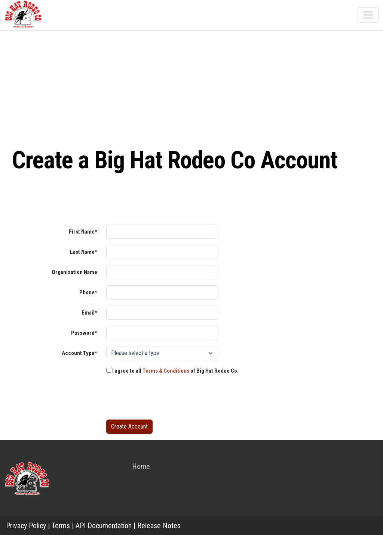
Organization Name (74, 272)
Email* (89, 312)
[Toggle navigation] (368, 14)
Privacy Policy (26, 525)
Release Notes (159, 525)
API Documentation (104, 525)
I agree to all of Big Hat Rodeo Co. (172, 370)
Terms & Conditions (166, 370)
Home (141, 466)
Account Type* (79, 353)
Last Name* (83, 252)
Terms (61, 525)
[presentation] (163, 399)
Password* (84, 333)
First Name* (83, 231)
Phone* (88, 292)
